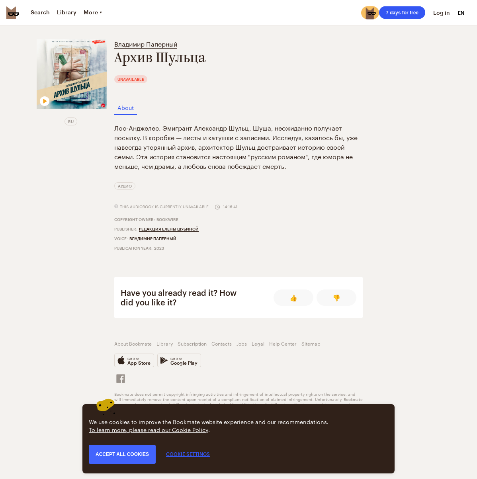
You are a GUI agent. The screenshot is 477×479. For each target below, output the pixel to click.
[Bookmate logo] (12, 12)
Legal (258, 343)
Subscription (192, 343)
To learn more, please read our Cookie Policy (148, 429)
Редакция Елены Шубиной (169, 229)
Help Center (283, 343)
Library (164, 343)
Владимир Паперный (145, 43)
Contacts (221, 343)
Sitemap (311, 343)
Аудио (125, 186)
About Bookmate (133, 343)
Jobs (242, 343)
